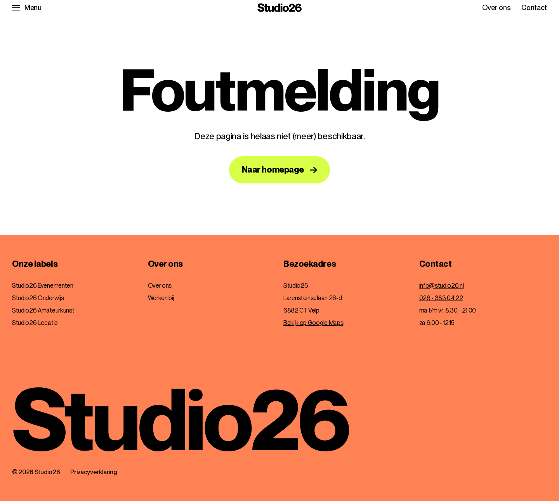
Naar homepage (273, 169)
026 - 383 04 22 (441, 298)
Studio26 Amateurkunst (43, 310)
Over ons (496, 8)
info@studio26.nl (441, 285)
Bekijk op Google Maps (313, 323)
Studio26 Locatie (35, 323)
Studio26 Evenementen (42, 285)
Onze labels (34, 264)
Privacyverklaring (93, 472)
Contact (534, 8)
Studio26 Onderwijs (38, 298)
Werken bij (161, 298)
